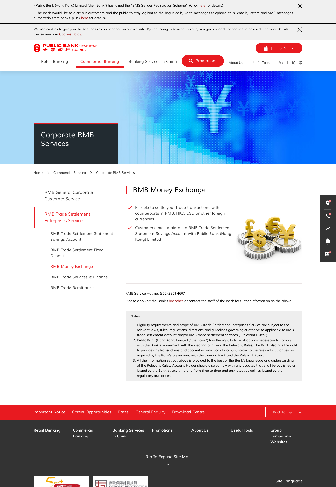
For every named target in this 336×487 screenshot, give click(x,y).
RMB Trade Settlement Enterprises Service (67, 217)
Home (38, 173)
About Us (236, 63)
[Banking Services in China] (153, 62)
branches (176, 301)
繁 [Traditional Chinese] (300, 62)
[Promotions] (203, 61)
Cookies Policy (70, 34)
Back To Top (287, 412)
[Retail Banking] (55, 62)
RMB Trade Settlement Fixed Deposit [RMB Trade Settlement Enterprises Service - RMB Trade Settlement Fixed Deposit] (77, 253)
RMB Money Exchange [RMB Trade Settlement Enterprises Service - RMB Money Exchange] (71, 266)
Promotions (162, 430)
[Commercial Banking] (100, 62)
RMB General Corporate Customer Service (68, 196)
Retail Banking (47, 430)
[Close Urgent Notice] (299, 6)
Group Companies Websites (280, 436)
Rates (123, 412)
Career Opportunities (91, 412)
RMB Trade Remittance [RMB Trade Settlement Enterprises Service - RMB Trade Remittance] (72, 287)
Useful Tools (260, 63)
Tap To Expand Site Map (168, 460)
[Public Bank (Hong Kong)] (66, 48)
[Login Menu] (279, 48)
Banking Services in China (128, 433)
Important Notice (49, 412)
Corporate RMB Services (115, 173)
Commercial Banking (69, 173)
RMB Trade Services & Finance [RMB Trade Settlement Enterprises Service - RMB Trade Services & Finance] (79, 277)
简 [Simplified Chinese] (294, 62)
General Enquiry (150, 412)
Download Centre (188, 412)
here (201, 5)
